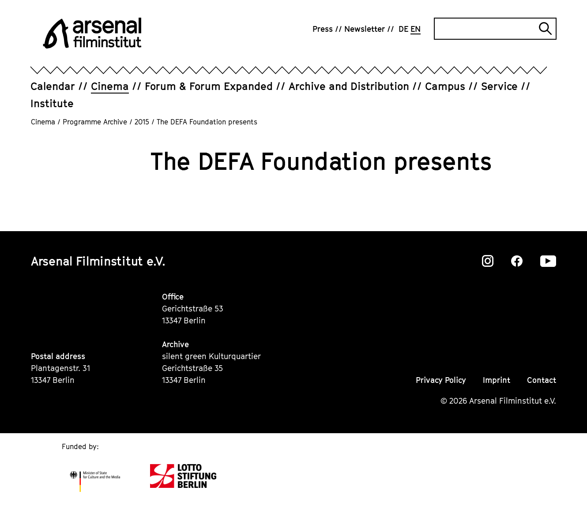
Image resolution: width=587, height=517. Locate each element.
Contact (541, 380)
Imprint (496, 380)
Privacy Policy (441, 380)
